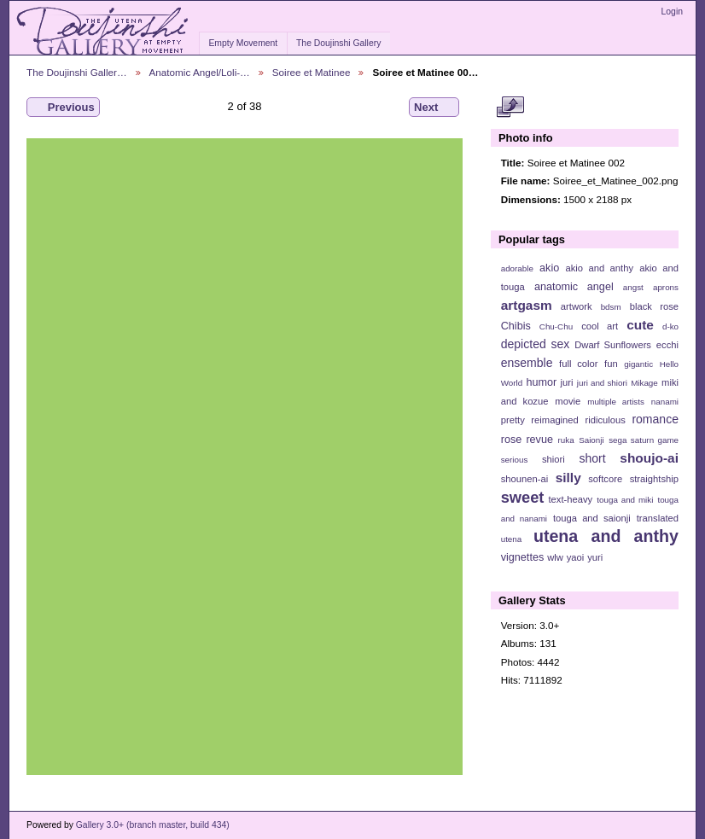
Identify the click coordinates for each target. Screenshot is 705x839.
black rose (654, 306)
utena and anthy (606, 536)
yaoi (576, 557)
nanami (665, 401)
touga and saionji (592, 518)
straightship (654, 479)
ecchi (667, 345)
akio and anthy (599, 268)
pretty (513, 420)
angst (633, 287)
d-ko (670, 326)
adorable (517, 268)
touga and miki (625, 499)
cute (640, 325)
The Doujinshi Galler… (76, 72)
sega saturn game (644, 440)
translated (658, 518)
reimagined (555, 420)
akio (549, 268)
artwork (576, 306)
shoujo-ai (649, 458)
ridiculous (605, 420)
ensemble (527, 363)
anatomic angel (574, 287)
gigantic (638, 364)
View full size (510, 107)
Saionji (591, 440)
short (592, 458)
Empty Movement (242, 43)
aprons (666, 287)
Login (672, 11)
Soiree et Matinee (311, 72)
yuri (595, 557)
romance (655, 419)
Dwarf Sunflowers (612, 345)
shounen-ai (525, 479)
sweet (523, 497)
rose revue (527, 440)
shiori (553, 459)
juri (567, 382)
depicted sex (535, 344)
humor (541, 382)
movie (567, 401)
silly (568, 477)
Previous (63, 107)
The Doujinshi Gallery (338, 43)
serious (514, 459)
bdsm (611, 307)
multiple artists (615, 401)
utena (511, 539)
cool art (599, 326)
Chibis (516, 326)
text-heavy (570, 499)
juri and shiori (602, 382)
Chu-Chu (556, 326)
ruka (566, 440)
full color (578, 363)
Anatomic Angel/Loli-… (199, 72)
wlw (555, 557)
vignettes (523, 557)
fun (611, 363)
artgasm (526, 305)
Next (434, 107)
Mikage (644, 382)
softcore (605, 479)
